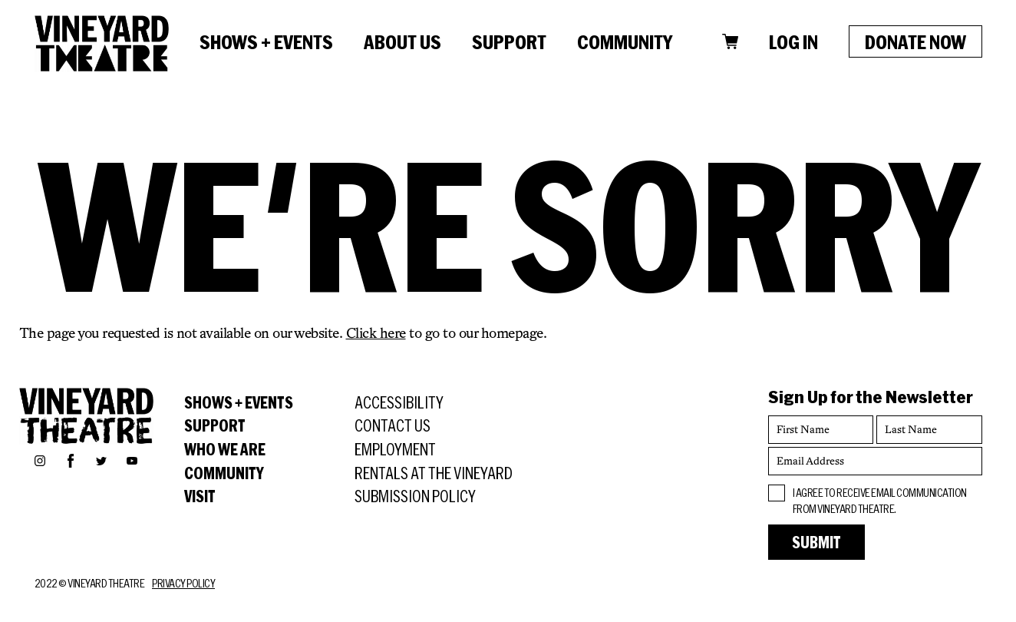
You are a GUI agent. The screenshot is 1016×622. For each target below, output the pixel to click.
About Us (402, 41)
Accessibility (399, 402)
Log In (793, 41)
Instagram (40, 460)
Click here (376, 332)
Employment (395, 449)
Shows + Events (266, 41)
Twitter (101, 460)
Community (624, 41)
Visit (200, 496)
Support (509, 41)
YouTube (132, 460)
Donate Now (915, 41)
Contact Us (392, 425)
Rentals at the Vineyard (434, 473)
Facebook (70, 458)
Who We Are (225, 449)
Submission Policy (415, 496)
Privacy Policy (183, 583)
